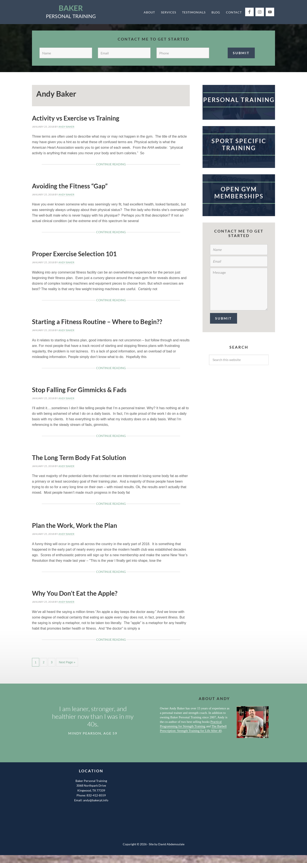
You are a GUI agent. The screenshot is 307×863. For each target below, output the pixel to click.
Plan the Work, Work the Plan (74, 525)
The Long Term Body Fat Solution (79, 457)
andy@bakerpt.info (95, 800)
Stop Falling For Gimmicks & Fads (79, 389)
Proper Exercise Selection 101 (74, 254)
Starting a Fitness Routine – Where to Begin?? (97, 321)
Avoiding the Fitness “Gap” (70, 186)
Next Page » (67, 663)
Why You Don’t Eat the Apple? (74, 593)
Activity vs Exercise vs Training (75, 118)
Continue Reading (118, 165)
